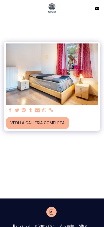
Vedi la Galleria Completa (37, 122)
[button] (6, 8)
